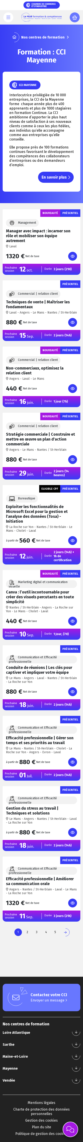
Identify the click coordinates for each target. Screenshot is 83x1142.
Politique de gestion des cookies (41, 1134)
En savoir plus (56, 177)
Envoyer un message (49, 1000)
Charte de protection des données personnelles (41, 1111)
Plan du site (41, 1127)
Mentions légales (41, 1103)
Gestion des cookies (41, 1120)
